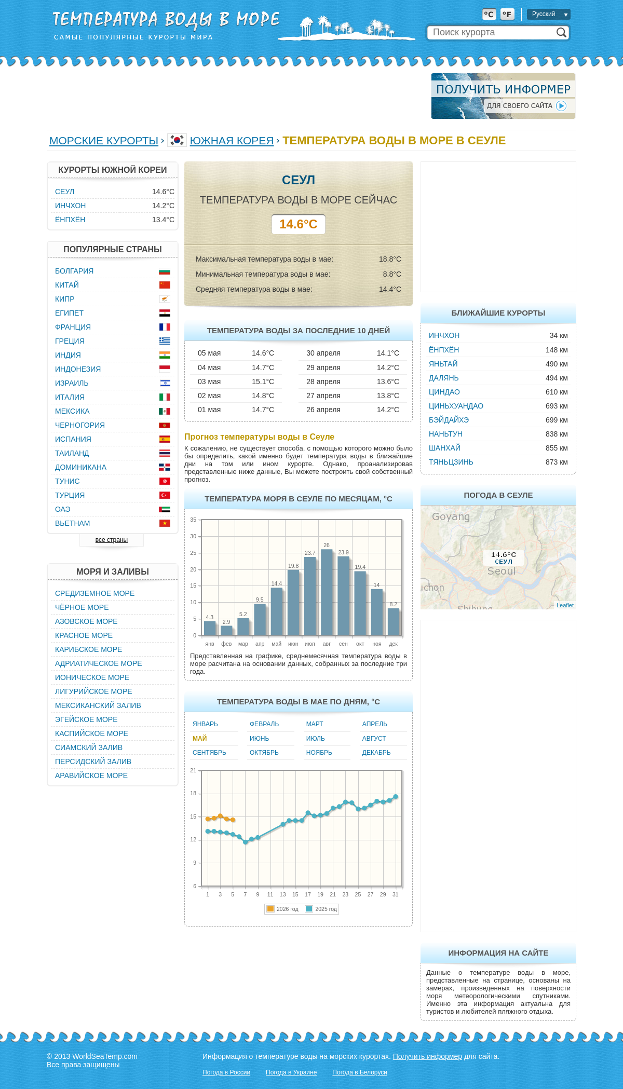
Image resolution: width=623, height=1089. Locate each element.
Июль (315, 738)
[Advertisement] (236, 96)
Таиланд (72, 453)
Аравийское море (91, 775)
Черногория (80, 425)
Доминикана (80, 467)
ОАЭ (63, 509)
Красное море (84, 635)
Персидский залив (93, 761)
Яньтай (443, 364)
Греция (70, 341)
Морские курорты (103, 140)
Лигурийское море (93, 691)
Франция (73, 327)
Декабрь (376, 752)
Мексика (72, 411)
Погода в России (226, 1072)
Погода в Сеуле (498, 495)
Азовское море (86, 621)
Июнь (259, 738)
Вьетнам (72, 523)
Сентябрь (209, 752)
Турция (70, 495)
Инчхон (444, 335)
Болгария (74, 271)
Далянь (444, 378)
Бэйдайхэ (449, 420)
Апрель (374, 724)
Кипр (65, 299)
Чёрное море (82, 607)
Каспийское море (91, 733)
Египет (69, 313)
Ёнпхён (444, 350)
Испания (73, 439)
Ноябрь (319, 752)
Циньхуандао (456, 406)
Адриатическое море (98, 663)
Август (374, 738)
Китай (67, 285)
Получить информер (427, 1056)
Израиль (72, 383)
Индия (68, 355)
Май (200, 738)
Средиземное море (94, 593)
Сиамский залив (89, 747)
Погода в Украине (291, 1072)
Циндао (444, 392)
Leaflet (565, 605)
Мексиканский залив (98, 705)
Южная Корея (232, 140)
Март (314, 724)
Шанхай (445, 448)
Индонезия (78, 369)
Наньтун (446, 434)
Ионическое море (92, 677)
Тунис (67, 481)
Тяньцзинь (451, 462)
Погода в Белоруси (359, 1072)
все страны (112, 539)
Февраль (264, 724)
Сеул (64, 191)
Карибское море (88, 649)
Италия (70, 397)
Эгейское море (86, 719)
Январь (205, 724)
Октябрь (264, 752)
